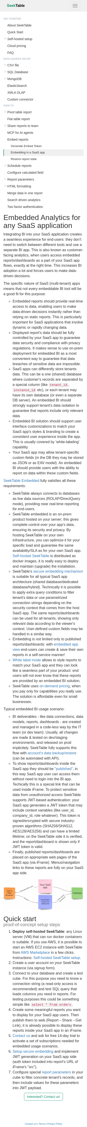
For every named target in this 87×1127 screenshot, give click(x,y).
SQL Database (17, 72)
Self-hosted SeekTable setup (56, 958)
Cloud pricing (16, 46)
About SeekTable (19, 25)
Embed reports (17, 139)
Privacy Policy (54, 1123)
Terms (42, 1123)
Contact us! (31, 1123)
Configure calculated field (25, 172)
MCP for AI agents (20, 132)
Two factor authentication (25, 207)
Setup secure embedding (33, 1051)
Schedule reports (19, 166)
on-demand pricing (54, 686)
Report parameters (20, 179)
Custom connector (20, 99)
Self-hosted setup (19, 39)
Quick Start (15, 32)
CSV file (13, 65)
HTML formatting (19, 186)
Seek (16, 6)
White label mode (27, 660)
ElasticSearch (17, 86)
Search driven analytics (24, 200)
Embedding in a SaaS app (28, 152)
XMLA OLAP (16, 92)
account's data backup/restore (52, 753)
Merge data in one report (24, 193)
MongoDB (14, 79)
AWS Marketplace (35, 952)
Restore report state (24, 159)
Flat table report (18, 119)
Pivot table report (19, 112)
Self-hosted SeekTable (31, 556)
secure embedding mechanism (58, 571)
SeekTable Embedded (21, 481)
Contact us (21, 1036)
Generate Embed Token (26, 146)
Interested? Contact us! (43, 1097)
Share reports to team (22, 126)
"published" (63, 769)
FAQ (10, 52)
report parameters (56, 1072)
